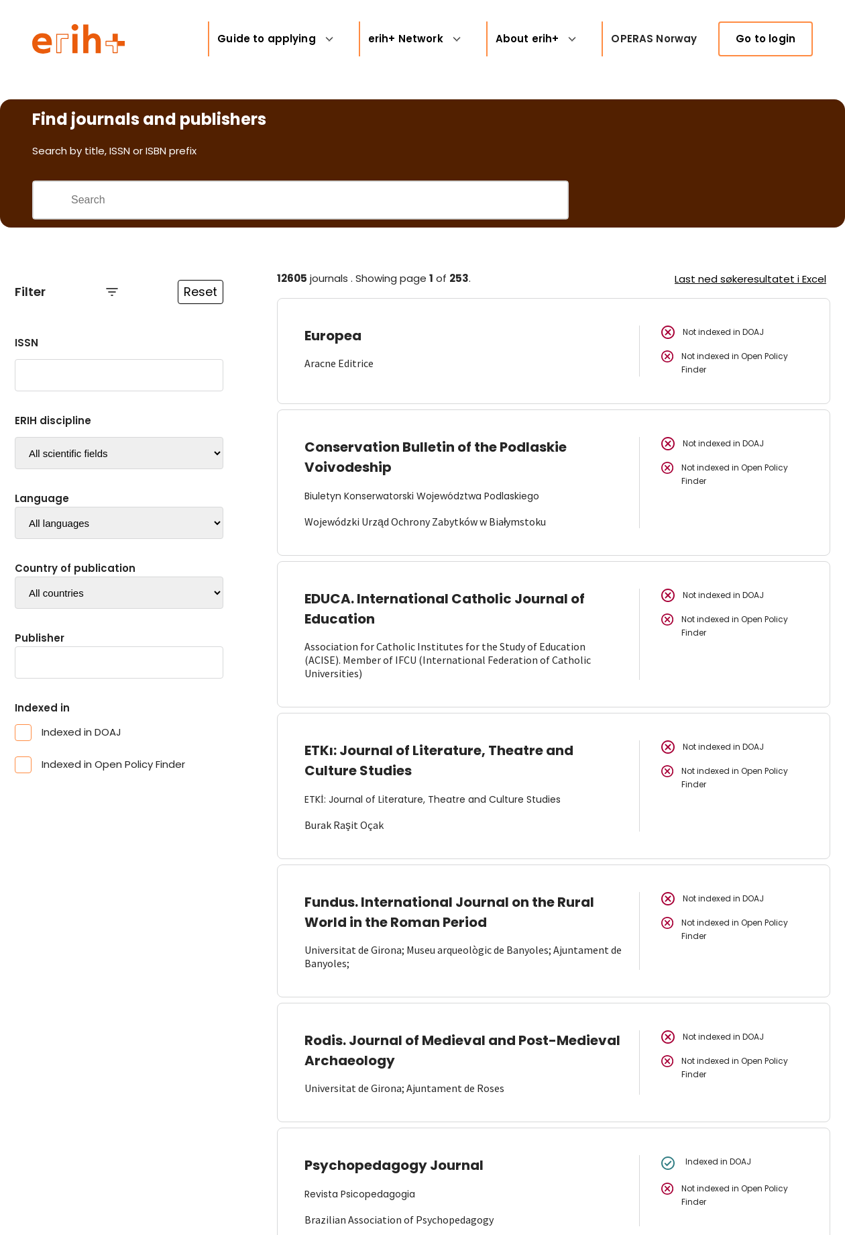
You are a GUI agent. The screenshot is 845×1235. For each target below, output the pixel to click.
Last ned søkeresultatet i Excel (750, 279)
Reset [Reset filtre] (200, 291)
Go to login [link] (765, 39)
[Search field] (319, 200)
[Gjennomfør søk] (52, 200)
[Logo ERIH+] (78, 39)
